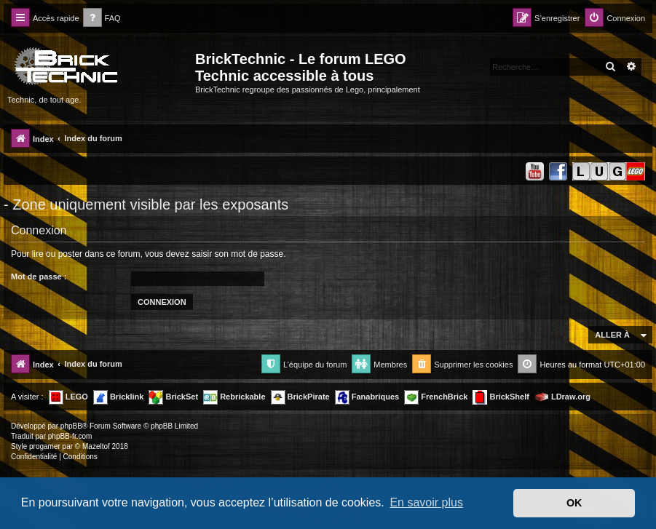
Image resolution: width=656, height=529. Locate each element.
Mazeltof (96, 446)
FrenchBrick (435, 397)
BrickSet (173, 397)
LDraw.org (562, 397)
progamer (44, 446)
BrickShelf (501, 397)
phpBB (71, 426)
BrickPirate (300, 397)
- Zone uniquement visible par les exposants (146, 204)
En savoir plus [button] (426, 502)
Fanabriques (367, 397)
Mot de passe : (38, 276)
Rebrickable (234, 397)
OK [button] (574, 503)
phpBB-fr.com (70, 436)
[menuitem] (102, 18)
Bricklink (118, 397)
